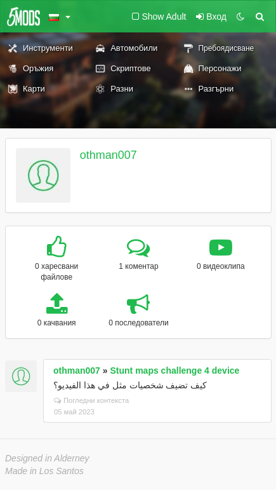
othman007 (108, 155)
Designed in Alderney (47, 458)
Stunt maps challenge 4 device (175, 370)
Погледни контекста (91, 400)
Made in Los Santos (44, 471)
